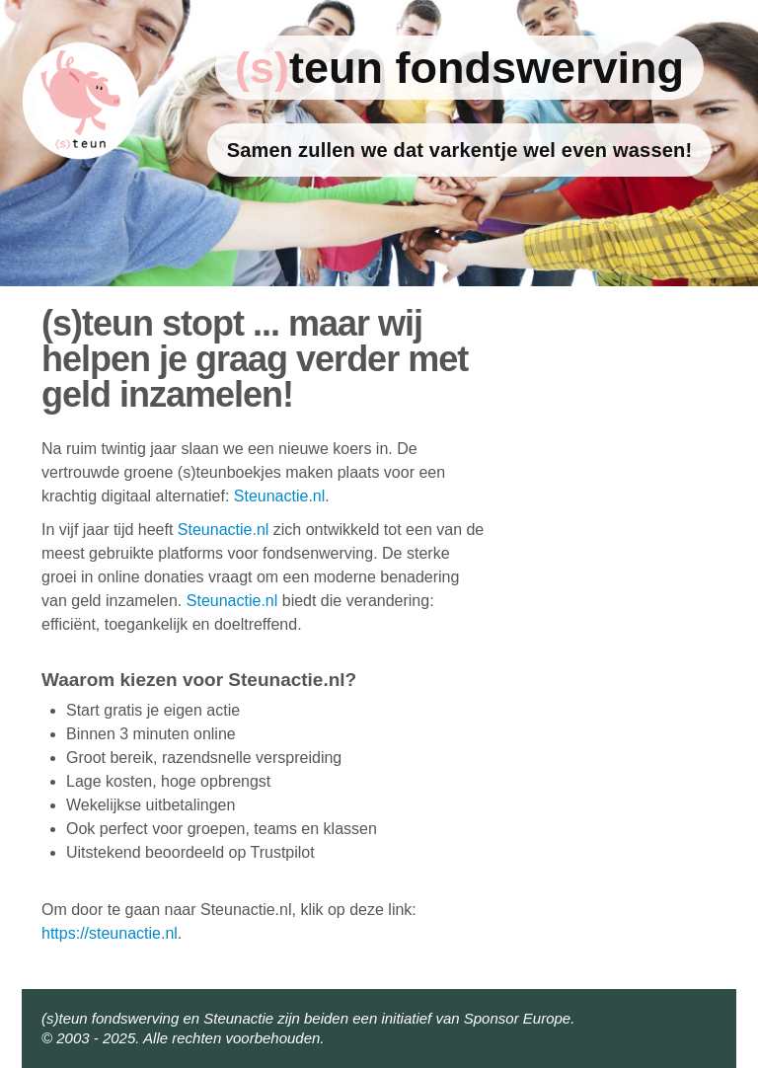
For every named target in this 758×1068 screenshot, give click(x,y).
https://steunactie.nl (109, 933)
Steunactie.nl (280, 496)
